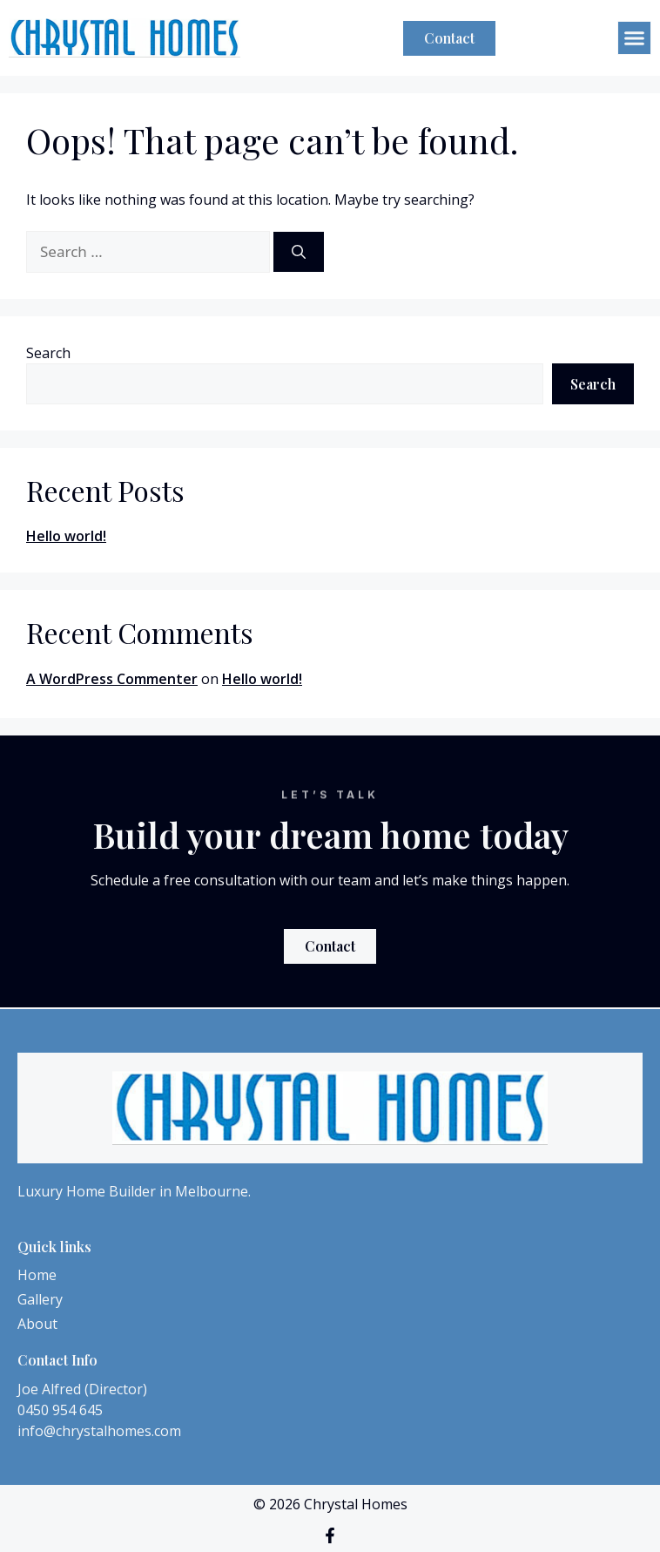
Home (37, 1274)
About (37, 1323)
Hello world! (66, 536)
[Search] (298, 252)
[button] (634, 38)
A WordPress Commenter (112, 678)
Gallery (40, 1299)
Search (48, 353)
